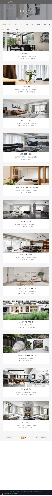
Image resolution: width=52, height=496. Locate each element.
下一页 (37, 437)
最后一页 (43, 437)
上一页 (8, 437)
